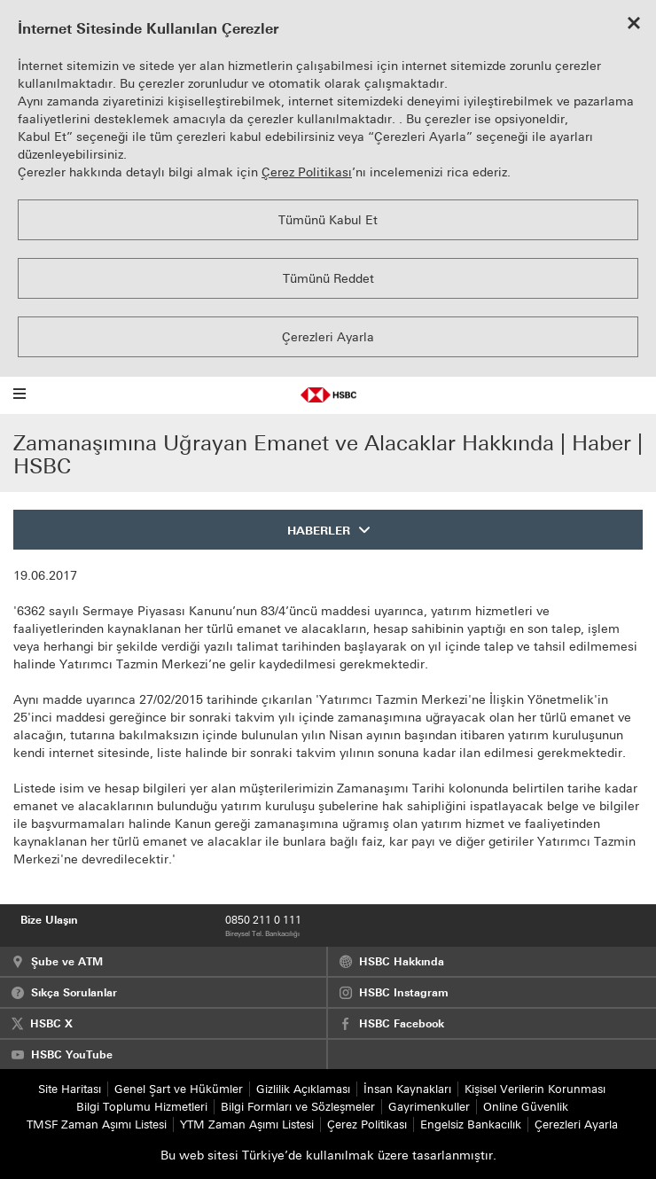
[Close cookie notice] (634, 25)
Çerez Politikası (307, 172)
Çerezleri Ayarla (328, 337)
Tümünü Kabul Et (328, 220)
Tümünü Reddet (328, 278)
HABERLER (318, 530)
